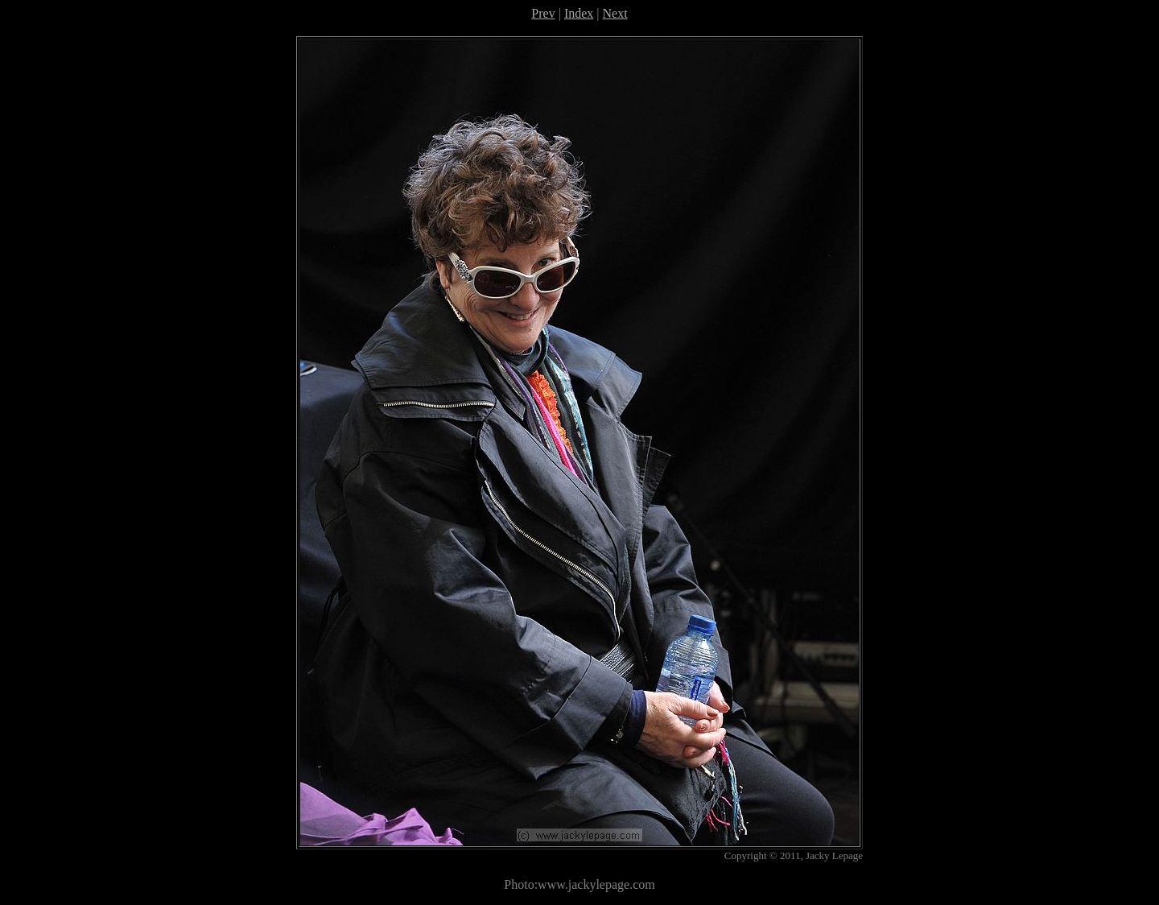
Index (578, 13)
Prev (543, 13)
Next (615, 13)
